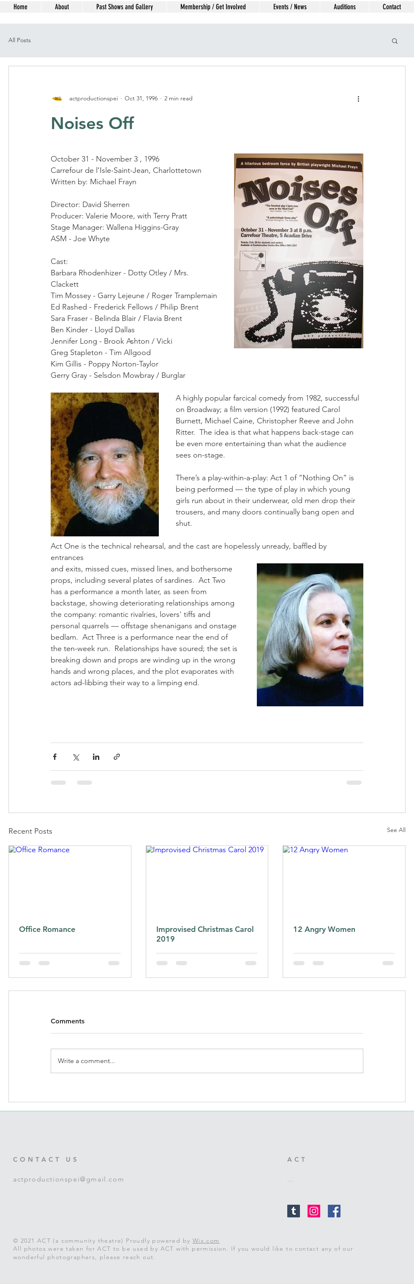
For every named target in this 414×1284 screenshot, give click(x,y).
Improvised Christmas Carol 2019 (205, 934)
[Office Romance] (70, 880)
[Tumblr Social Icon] (293, 1211)
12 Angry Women (324, 929)
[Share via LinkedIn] (96, 757)
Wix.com (206, 1240)
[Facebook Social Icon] (334, 1211)
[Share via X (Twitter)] (75, 757)
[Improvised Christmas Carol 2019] (207, 880)
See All (396, 830)
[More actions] (358, 98)
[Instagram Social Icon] (314, 1211)
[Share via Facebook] (55, 757)
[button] (395, 40)
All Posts (19, 40)
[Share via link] (117, 757)
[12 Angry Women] (344, 880)
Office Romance (47, 929)
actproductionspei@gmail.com (68, 1179)
